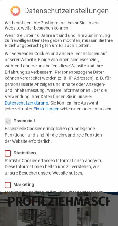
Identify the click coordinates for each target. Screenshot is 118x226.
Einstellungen (46, 105)
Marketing (21, 180)
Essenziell (22, 117)
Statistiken (22, 148)
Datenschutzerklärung (26, 98)
